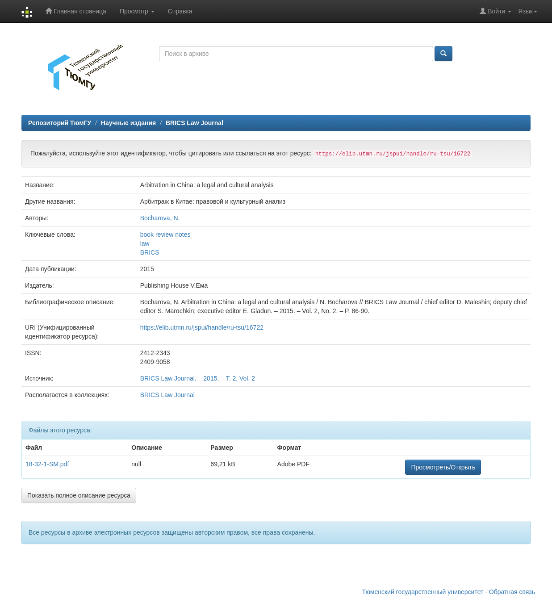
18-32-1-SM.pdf (47, 464)
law (145, 243)
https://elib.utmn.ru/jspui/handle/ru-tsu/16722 (201, 327)
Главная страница (76, 11)
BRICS (149, 252)
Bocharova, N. (160, 218)
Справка (180, 11)
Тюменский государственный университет (423, 591)
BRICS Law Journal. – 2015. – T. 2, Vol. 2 (197, 378)
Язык (527, 11)
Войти (495, 11)
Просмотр (137, 11)
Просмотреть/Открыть (443, 467)
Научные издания (128, 122)
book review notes (165, 234)
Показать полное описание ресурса (78, 495)
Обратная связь (512, 591)
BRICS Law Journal (194, 122)
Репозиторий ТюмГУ (59, 122)
